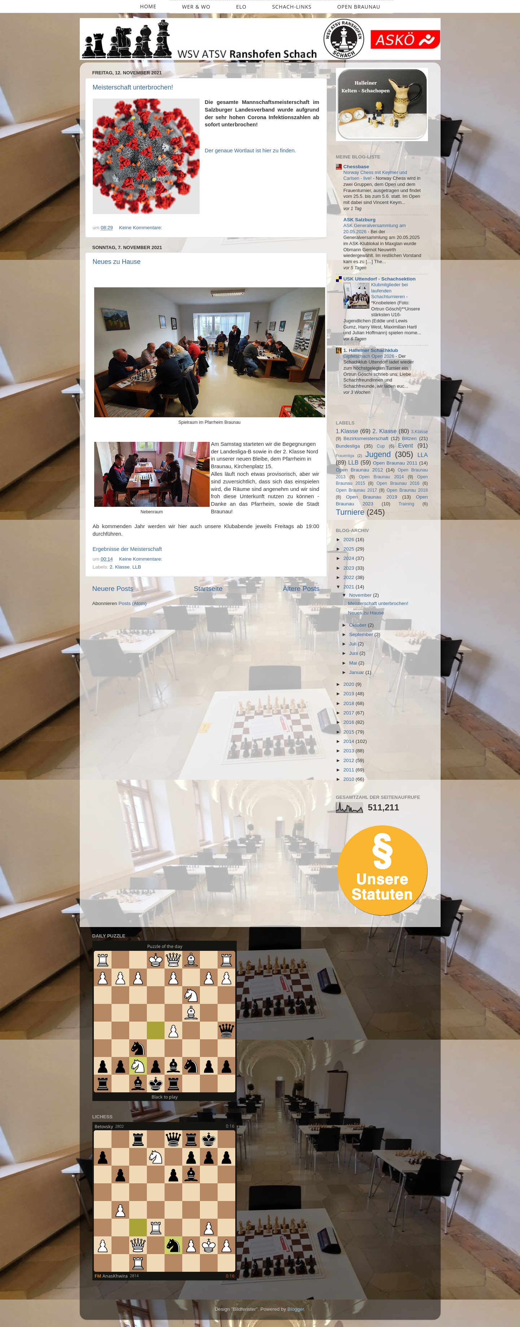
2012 (349, 760)
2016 (349, 722)
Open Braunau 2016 (397, 483)
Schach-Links (291, 6)
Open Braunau (358, 6)
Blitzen (409, 438)
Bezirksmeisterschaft (366, 438)
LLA (423, 455)
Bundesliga (348, 446)
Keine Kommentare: (141, 227)
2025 (349, 549)
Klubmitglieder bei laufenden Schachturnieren (389, 290)
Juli (353, 644)
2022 (349, 577)
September (362, 634)
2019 (349, 693)
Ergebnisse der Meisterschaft (127, 549)
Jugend (378, 454)
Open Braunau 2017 (356, 490)
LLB (136, 567)
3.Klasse (419, 431)
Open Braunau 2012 (359, 470)
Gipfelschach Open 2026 (370, 356)
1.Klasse (347, 431)
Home (148, 6)
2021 (349, 586)
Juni (354, 653)
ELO (241, 6)
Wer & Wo (196, 6)
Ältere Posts (301, 588)
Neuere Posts (113, 588)
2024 (349, 558)
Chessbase (356, 166)
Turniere (350, 512)
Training (406, 503)
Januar (357, 672)
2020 (349, 684)
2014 (349, 741)
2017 (349, 712)
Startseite (208, 588)
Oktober (358, 625)
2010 (349, 779)
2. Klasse (120, 567)
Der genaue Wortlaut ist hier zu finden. (250, 150)
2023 (349, 568)
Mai (354, 663)
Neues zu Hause (117, 261)
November (361, 595)
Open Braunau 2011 (395, 463)
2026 (349, 539)
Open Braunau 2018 (407, 490)
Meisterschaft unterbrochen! (133, 87)
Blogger (296, 1309)
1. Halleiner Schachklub (371, 350)
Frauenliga (345, 455)
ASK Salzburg (360, 219)
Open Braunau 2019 (371, 497)
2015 (349, 732)
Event (405, 445)
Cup (381, 446)
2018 (349, 703)
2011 (349, 770)
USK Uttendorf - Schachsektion (380, 279)
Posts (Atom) (132, 603)
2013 (349, 750)
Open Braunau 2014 (381, 476)
